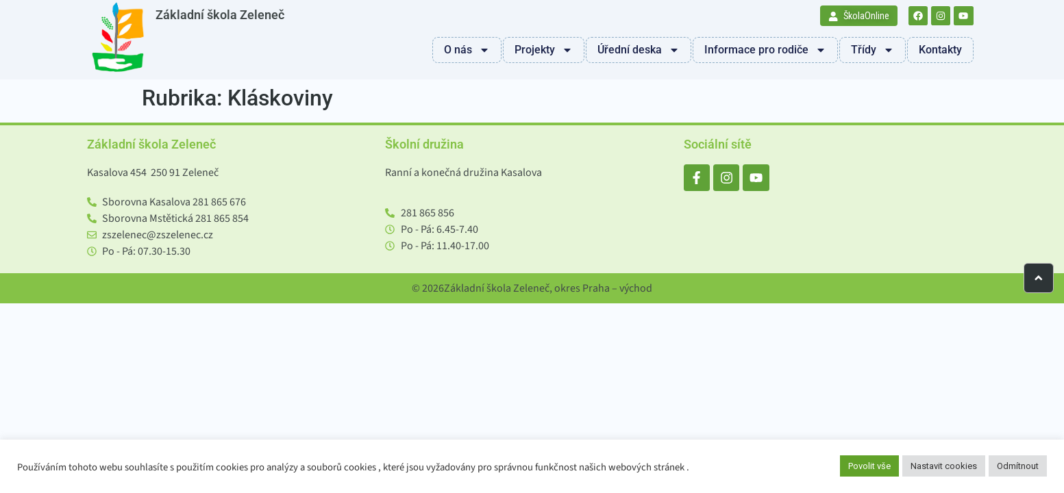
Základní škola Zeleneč (220, 15)
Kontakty (940, 49)
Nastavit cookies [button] (944, 466)
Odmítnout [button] (1018, 466)
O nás (467, 50)
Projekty (544, 50)
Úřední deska (638, 50)
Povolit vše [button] (869, 466)
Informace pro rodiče (765, 50)
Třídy (872, 50)
